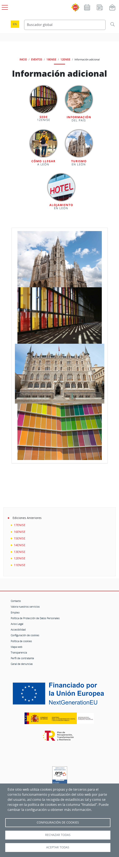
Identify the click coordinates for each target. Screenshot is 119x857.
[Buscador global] (65, 25)
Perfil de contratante (22, 658)
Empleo (15, 612)
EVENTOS (36, 59)
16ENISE (19, 532)
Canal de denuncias (22, 664)
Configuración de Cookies (58, 822)
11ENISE (19, 565)
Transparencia (19, 652)
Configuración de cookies (25, 635)
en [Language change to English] (15, 24)
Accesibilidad (18, 629)
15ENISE (19, 538)
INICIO (23, 59)
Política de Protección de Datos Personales (35, 618)
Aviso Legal (17, 624)
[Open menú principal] (4, 6)
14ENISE (19, 545)
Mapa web (16, 646)
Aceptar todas (57, 847)
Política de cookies (21, 641)
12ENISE (65, 59)
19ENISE (51, 59)
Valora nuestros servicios (25, 606)
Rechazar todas (58, 835)
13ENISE (19, 552)
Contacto (16, 601)
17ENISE (19, 525)
